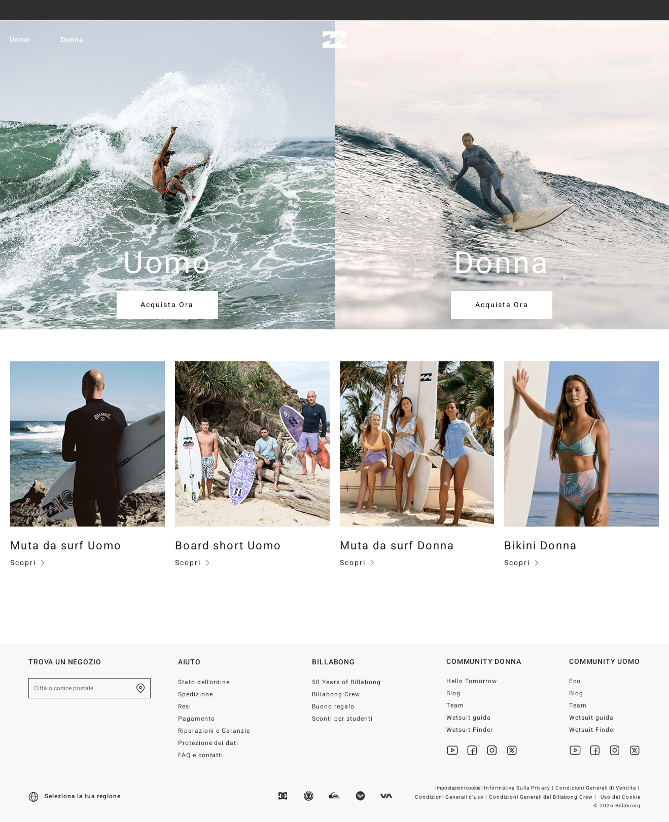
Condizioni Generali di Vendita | (598, 788)
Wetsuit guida (468, 717)
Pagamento (196, 718)
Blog (453, 693)
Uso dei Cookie (621, 797)
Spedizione (195, 694)
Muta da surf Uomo (66, 546)
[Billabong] (334, 39)
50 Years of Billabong (346, 682)
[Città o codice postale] (89, 688)
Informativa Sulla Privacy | (519, 788)
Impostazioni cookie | (459, 788)
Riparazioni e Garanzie (214, 730)
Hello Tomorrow (471, 681)
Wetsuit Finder (469, 729)
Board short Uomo (228, 546)
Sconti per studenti (342, 718)
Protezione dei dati (208, 743)
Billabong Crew (336, 694)
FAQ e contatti (201, 755)
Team (455, 705)
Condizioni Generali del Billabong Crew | (543, 797)
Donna (78, 39)
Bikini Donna (540, 546)
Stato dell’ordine (204, 682)
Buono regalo (333, 706)
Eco (575, 681)
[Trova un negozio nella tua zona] (140, 688)
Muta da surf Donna (397, 546)
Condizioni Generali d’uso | (451, 797)
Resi (184, 706)
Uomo (25, 39)
